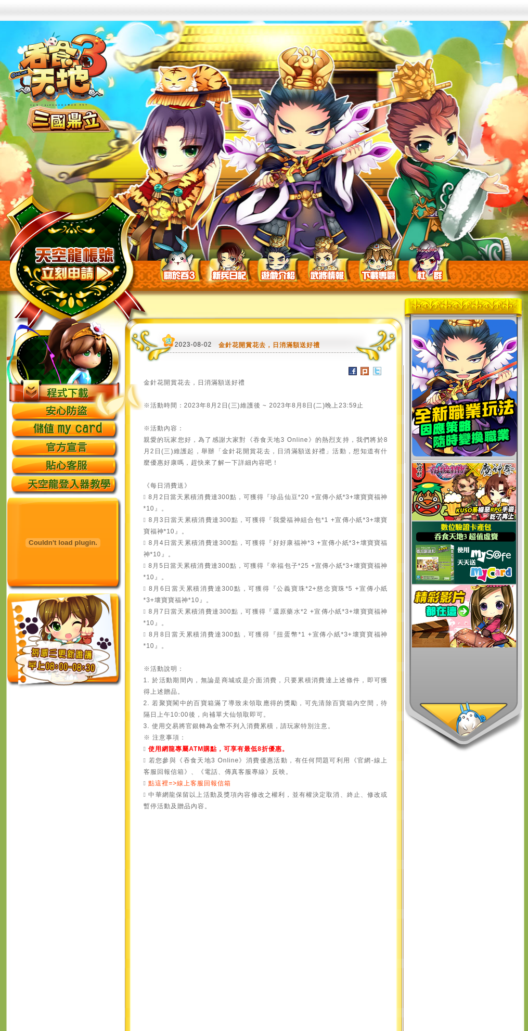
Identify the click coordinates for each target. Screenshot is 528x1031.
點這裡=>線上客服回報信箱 (189, 783)
